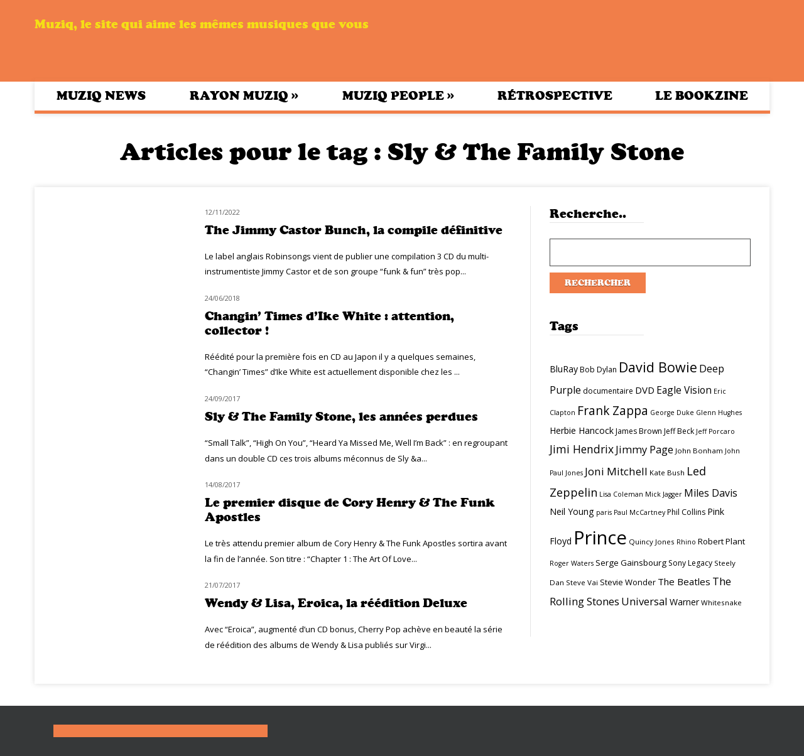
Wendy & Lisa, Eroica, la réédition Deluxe (336, 603)
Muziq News (101, 96)
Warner (684, 602)
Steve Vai (582, 582)
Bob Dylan (598, 369)
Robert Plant (721, 541)
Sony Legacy (690, 563)
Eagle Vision (684, 390)
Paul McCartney (639, 512)
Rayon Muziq (244, 95)
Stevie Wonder (628, 582)
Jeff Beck (679, 431)
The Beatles (684, 581)
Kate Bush (667, 472)
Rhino (686, 541)
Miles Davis (710, 493)
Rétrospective (554, 96)
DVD (645, 390)
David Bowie (658, 367)
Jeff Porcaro (715, 431)
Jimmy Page (644, 449)
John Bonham (699, 450)
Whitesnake (721, 602)
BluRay (564, 369)
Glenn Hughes (719, 412)
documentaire (608, 391)
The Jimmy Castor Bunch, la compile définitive (354, 230)
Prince (600, 537)
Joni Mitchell (616, 471)
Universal (644, 601)
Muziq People (398, 95)
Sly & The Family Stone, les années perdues (341, 416)
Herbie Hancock (582, 430)
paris (604, 512)
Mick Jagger (663, 494)
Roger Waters (572, 563)
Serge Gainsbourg (630, 562)
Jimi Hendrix (582, 448)
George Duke (672, 412)
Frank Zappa (612, 410)
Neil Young (572, 511)
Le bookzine (701, 96)
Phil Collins (686, 512)
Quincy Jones (652, 541)
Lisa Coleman (621, 494)
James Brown (639, 431)
